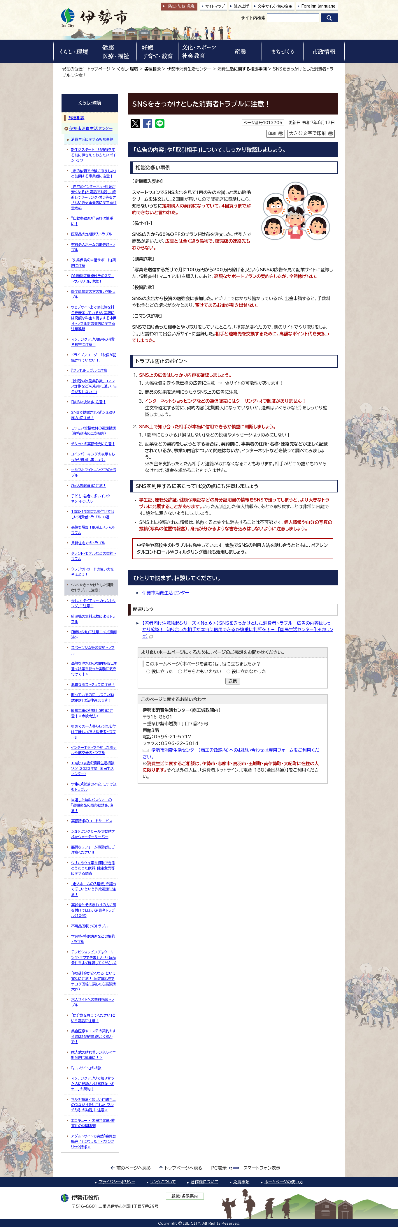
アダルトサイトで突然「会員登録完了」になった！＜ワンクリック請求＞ (93, 1141)
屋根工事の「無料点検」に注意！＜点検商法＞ (92, 713)
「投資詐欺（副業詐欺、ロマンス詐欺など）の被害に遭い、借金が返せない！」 (94, 386)
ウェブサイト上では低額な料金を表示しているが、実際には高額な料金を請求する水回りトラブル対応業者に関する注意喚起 (94, 317)
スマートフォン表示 (261, 1168)
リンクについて (163, 1182)
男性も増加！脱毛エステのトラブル (93, 529)
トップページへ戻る (183, 1168)
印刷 (272, 133)
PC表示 (219, 1168)
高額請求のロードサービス (91, 821)
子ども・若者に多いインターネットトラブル (92, 498)
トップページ (99, 69)
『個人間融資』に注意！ (88, 485)
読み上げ (241, 6)
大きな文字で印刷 (307, 133)
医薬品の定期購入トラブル (91, 234)
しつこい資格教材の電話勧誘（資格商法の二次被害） (93, 430)
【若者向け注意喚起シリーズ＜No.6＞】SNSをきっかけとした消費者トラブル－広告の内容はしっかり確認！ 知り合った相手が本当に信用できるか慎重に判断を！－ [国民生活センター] (237, 630)
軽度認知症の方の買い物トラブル (93, 294)
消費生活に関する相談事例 (242, 69)
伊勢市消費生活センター (189, 69)
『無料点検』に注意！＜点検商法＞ (94, 634)
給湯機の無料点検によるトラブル (93, 619)
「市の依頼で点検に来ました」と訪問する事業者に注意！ (93, 173)
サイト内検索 (253, 17)
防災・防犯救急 (181, 6)
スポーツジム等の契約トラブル (93, 650)
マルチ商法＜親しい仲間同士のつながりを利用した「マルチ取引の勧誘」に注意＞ (93, 1105)
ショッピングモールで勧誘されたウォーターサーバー (93, 834)
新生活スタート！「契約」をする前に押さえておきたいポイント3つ (93, 155)
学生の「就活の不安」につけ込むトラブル (94, 786)
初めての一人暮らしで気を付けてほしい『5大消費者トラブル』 (93, 731)
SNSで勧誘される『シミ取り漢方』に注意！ (93, 415)
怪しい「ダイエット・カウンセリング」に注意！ (93, 603)
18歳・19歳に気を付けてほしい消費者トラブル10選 (92, 514)
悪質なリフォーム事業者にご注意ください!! (93, 849)
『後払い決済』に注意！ (88, 402)
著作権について (204, 1182)
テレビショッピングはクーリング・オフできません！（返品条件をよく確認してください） (94, 957)
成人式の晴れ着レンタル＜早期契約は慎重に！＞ (93, 1054)
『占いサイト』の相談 (86, 1068)
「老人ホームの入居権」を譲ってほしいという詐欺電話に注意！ (93, 889)
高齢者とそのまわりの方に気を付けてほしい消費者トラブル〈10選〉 (93, 910)
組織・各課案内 (184, 1196)
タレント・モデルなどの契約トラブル (93, 556)
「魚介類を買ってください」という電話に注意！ (93, 1017)
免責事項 (241, 1182)
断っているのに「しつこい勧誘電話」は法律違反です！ (92, 697)
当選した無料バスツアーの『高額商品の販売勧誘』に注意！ (92, 805)
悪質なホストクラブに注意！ (93, 684)
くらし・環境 (127, 69)
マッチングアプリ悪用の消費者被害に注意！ (93, 341)
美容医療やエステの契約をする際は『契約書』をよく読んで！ (93, 1036)
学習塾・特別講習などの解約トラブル (93, 938)
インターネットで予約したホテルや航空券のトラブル (94, 750)
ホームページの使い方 (283, 1182)
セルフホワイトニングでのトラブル (93, 472)
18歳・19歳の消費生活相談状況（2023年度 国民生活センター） (92, 768)
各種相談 (152, 69)
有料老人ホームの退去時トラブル (93, 247)
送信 (232, 681)
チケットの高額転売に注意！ (93, 444)
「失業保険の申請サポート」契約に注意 (93, 262)
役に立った (162, 671)
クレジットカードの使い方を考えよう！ (92, 571)
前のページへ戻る (133, 1168)
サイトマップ (215, 6)
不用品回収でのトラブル (89, 926)
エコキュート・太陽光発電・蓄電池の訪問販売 (93, 1123)
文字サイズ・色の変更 (275, 6)
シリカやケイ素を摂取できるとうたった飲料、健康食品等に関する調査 (93, 868)
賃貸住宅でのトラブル (88, 543)
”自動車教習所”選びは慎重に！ (92, 220)
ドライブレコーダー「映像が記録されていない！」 (93, 357)
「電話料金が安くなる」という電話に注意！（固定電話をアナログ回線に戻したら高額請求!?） (93, 981)
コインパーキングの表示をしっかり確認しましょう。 (93, 456)
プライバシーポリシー (117, 1182)
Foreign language (318, 6)
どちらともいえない (202, 671)
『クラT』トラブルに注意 (89, 370)
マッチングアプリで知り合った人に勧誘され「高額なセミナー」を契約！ (92, 1083)
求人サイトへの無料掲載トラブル (92, 1002)
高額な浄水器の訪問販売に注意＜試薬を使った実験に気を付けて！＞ (94, 668)
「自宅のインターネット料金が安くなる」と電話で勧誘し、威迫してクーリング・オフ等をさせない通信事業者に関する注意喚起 (94, 197)
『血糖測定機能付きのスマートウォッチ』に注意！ (92, 278)
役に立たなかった (249, 671)
